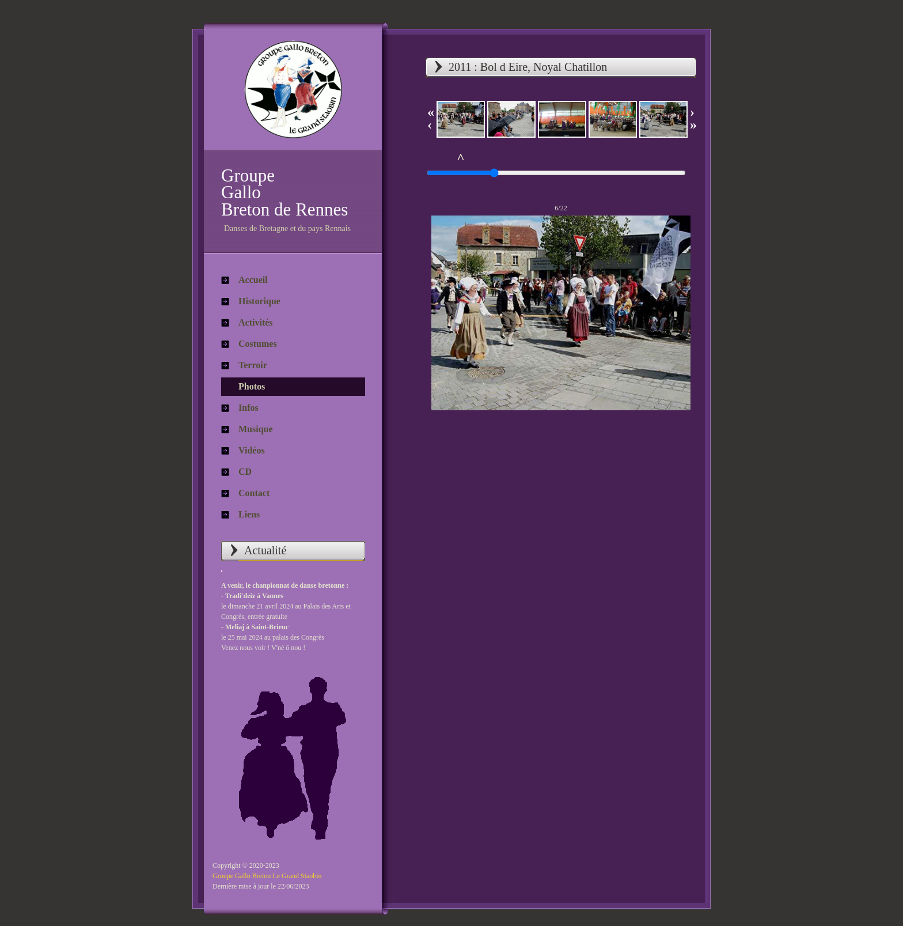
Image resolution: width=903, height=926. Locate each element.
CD (245, 472)
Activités (255, 322)
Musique (255, 429)
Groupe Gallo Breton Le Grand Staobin (267, 876)
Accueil (253, 280)
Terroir (252, 365)
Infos (248, 408)
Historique (259, 301)
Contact (254, 493)
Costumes (257, 344)
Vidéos (251, 450)
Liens (249, 514)
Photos (251, 386)
